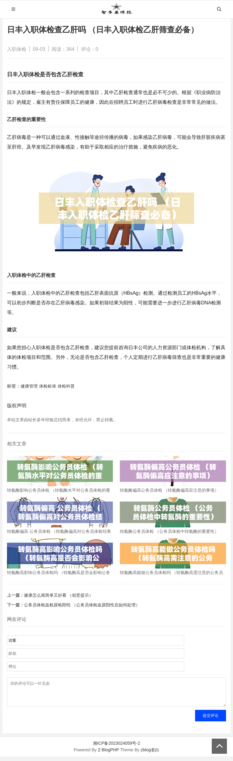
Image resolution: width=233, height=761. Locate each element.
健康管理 (29, 386)
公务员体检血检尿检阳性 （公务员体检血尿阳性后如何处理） (82, 604)
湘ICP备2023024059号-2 (116, 747)
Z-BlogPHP (108, 754)
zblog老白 (149, 754)
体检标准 (47, 386)
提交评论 (210, 720)
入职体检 (16, 49)
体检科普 (66, 386)
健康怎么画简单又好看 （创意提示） (58, 595)
